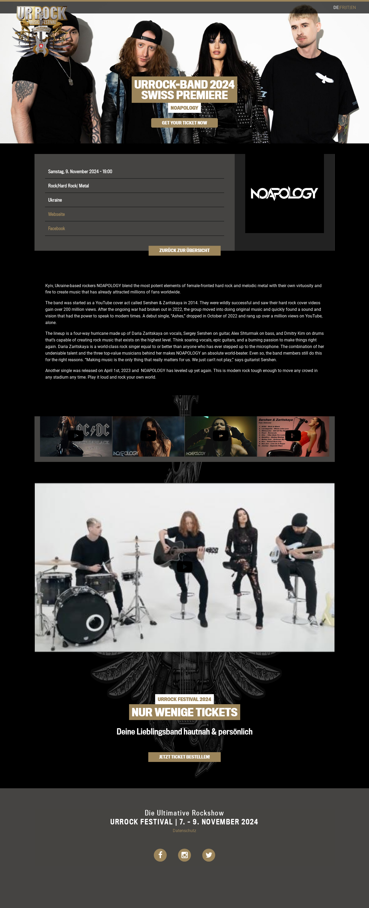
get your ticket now (184, 122)
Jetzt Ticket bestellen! (184, 757)
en (353, 7)
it (348, 7)
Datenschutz (184, 830)
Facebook (56, 228)
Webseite (56, 214)
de (336, 7)
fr (342, 7)
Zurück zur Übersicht (184, 250)
